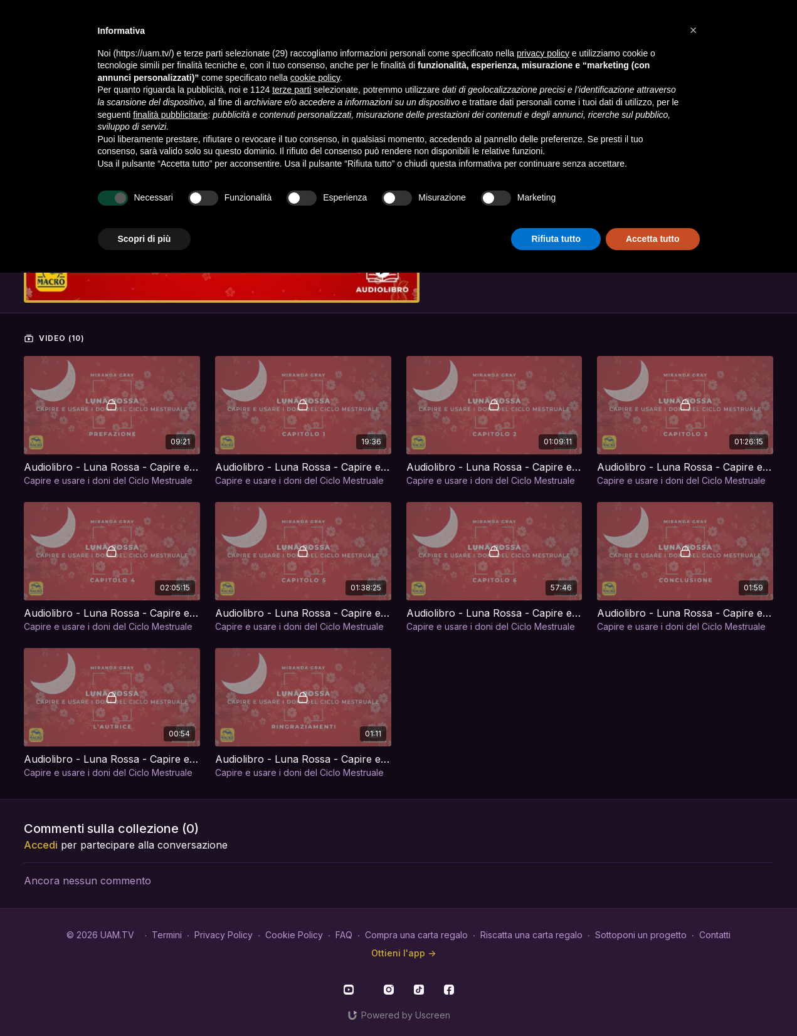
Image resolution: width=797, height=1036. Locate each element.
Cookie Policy (294, 934)
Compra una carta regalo (416, 934)
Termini (167, 934)
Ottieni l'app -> (403, 953)
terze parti (291, 90)
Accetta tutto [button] (653, 239)
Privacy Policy (223, 934)
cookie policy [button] (315, 78)
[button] (694, 30)
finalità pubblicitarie (170, 115)
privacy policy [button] (543, 53)
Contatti (715, 934)
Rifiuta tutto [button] (556, 239)
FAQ (343, 934)
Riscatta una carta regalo (531, 934)
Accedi (41, 845)
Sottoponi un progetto (641, 934)
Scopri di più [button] (144, 239)
